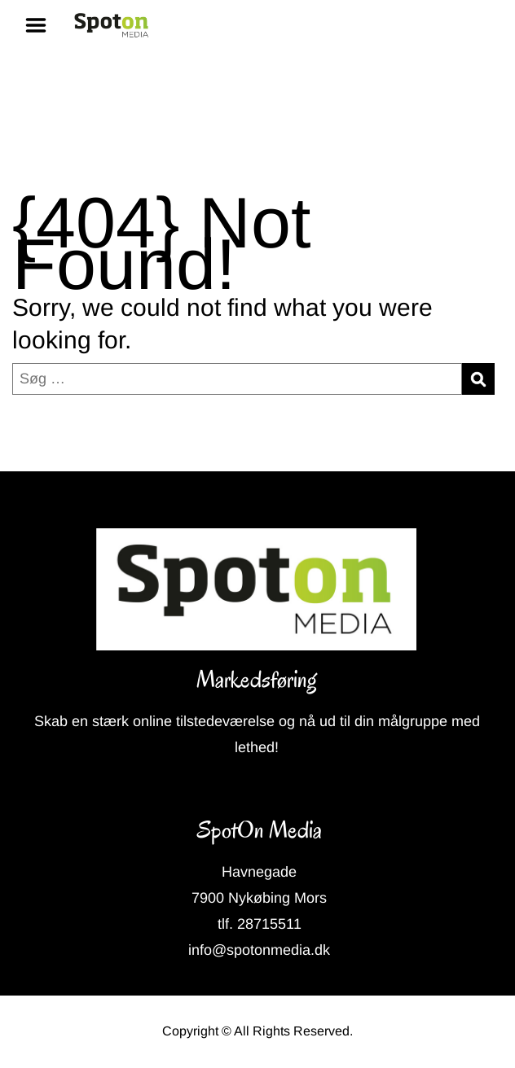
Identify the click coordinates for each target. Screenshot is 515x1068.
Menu (41, 25)
